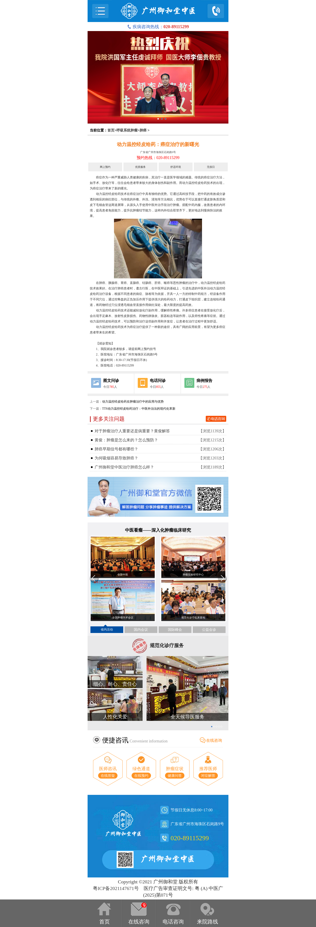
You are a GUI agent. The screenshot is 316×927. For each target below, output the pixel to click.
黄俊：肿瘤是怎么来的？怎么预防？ (126, 440)
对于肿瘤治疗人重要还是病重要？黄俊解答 (132, 431)
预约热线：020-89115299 (158, 157)
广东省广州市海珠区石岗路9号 (158, 152)
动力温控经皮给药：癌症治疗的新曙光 (158, 144)
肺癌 (143, 130)
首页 (110, 130)
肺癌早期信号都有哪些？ (116, 449)
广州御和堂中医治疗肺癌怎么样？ (124, 467)
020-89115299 (190, 838)
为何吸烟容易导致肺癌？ (116, 458)
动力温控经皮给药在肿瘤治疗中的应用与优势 (133, 401)
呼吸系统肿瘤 (127, 130)
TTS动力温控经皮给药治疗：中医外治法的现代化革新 (138, 408)
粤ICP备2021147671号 (116, 888)
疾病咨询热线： (158, 26)
